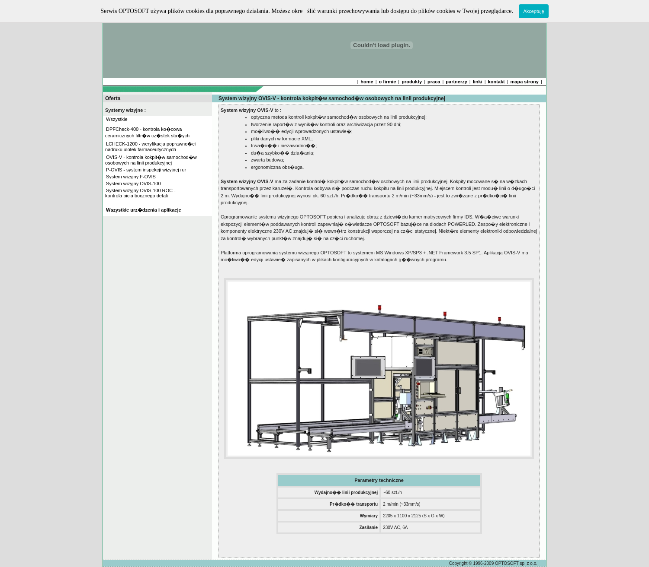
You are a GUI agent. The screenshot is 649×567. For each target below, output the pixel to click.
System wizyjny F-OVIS (131, 176)
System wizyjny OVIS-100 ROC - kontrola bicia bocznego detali (140, 193)
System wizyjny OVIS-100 (133, 183)
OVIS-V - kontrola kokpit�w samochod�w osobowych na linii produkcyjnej (150, 160)
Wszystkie (117, 119)
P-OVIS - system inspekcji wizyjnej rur (146, 169)
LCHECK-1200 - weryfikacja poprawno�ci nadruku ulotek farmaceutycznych (150, 146)
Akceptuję (533, 11)
